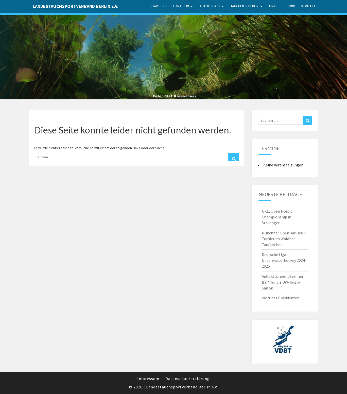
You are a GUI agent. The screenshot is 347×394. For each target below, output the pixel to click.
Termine (289, 6)
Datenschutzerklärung (187, 378)
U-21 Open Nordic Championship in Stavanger (277, 217)
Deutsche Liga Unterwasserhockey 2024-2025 (284, 260)
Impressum (148, 378)
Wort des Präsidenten (280, 297)
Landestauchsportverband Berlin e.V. (75, 6)
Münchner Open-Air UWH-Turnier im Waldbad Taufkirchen (284, 238)
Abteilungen (210, 6)
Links (273, 6)
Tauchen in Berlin (244, 6)
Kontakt (308, 6)
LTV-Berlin (181, 6)
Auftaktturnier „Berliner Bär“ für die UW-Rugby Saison (282, 282)
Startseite (159, 6)
